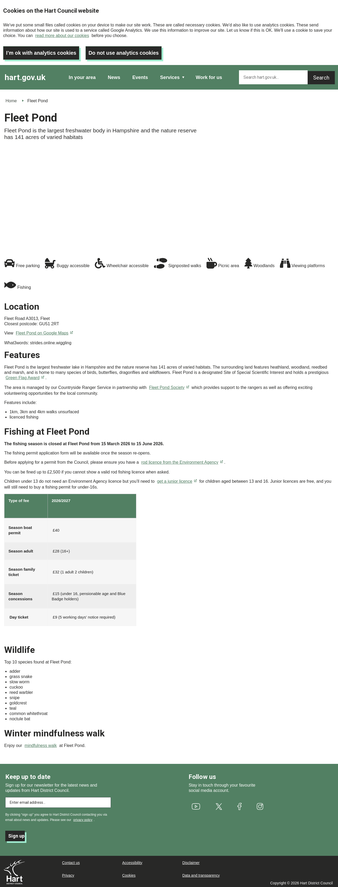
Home (11, 99)
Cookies (129, 874)
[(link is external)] (195, 805)
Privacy (68, 874)
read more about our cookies (62, 35)
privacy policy (82, 818)
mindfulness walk (41, 744)
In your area (82, 76)
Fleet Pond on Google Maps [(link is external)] (44, 331)
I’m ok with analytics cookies (42, 51)
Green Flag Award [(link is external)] (25, 376)
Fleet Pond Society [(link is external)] (169, 386)
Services (170, 76)
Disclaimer (190, 861)
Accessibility (132, 861)
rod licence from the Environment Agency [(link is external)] (182, 461)
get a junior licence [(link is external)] (177, 480)
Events (140, 76)
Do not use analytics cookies (127, 51)
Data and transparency (201, 874)
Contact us (71, 861)
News (114, 76)
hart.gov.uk (24, 76)
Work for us (209, 76)
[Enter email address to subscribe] (58, 801)
